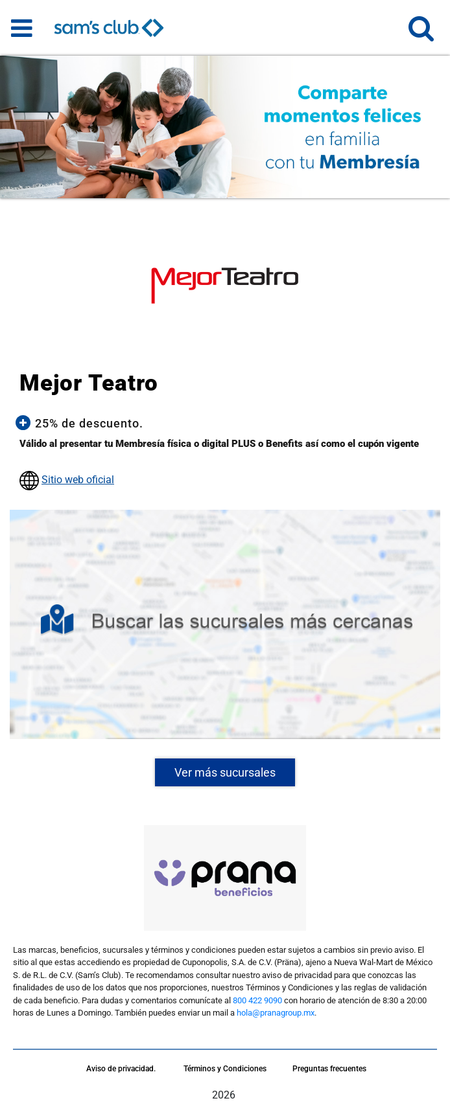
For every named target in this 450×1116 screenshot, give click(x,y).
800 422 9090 (257, 1000)
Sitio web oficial (77, 479)
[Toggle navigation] (21, 28)
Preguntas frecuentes (329, 1068)
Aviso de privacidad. (121, 1068)
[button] (421, 34)
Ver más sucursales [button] (225, 772)
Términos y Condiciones (225, 1068)
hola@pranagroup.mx (275, 1013)
